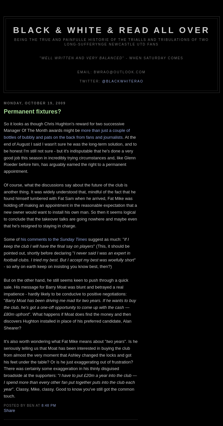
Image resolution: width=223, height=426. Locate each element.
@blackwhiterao (122, 81)
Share (9, 410)
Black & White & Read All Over (111, 30)
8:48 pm (48, 405)
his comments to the (54, 239)
